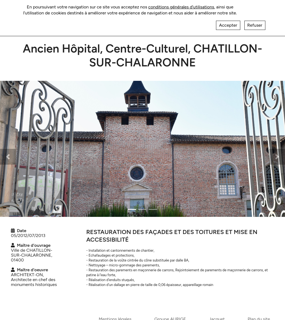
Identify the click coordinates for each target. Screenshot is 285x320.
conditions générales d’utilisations (181, 3)
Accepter (228, 21)
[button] (8, 157)
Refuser (254, 21)
